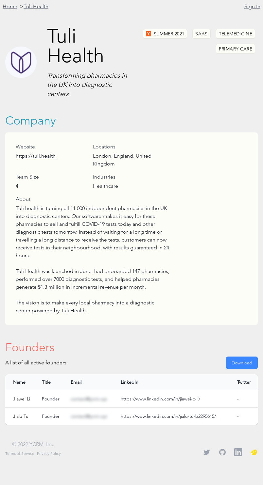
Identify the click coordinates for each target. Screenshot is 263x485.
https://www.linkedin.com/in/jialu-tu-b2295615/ (168, 416)
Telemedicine (235, 34)
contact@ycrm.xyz (89, 399)
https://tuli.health (36, 156)
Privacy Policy (49, 453)
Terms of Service (19, 453)
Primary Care (235, 49)
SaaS (201, 34)
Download (242, 363)
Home (10, 6)
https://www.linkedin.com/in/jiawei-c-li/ (160, 399)
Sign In (252, 6)
